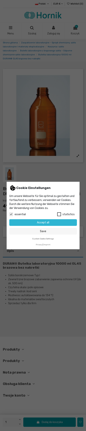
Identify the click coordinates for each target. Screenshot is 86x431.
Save (43, 231)
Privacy (39, 245)
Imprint (47, 245)
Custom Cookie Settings (43, 239)
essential (17, 214)
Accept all (43, 222)
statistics (66, 214)
